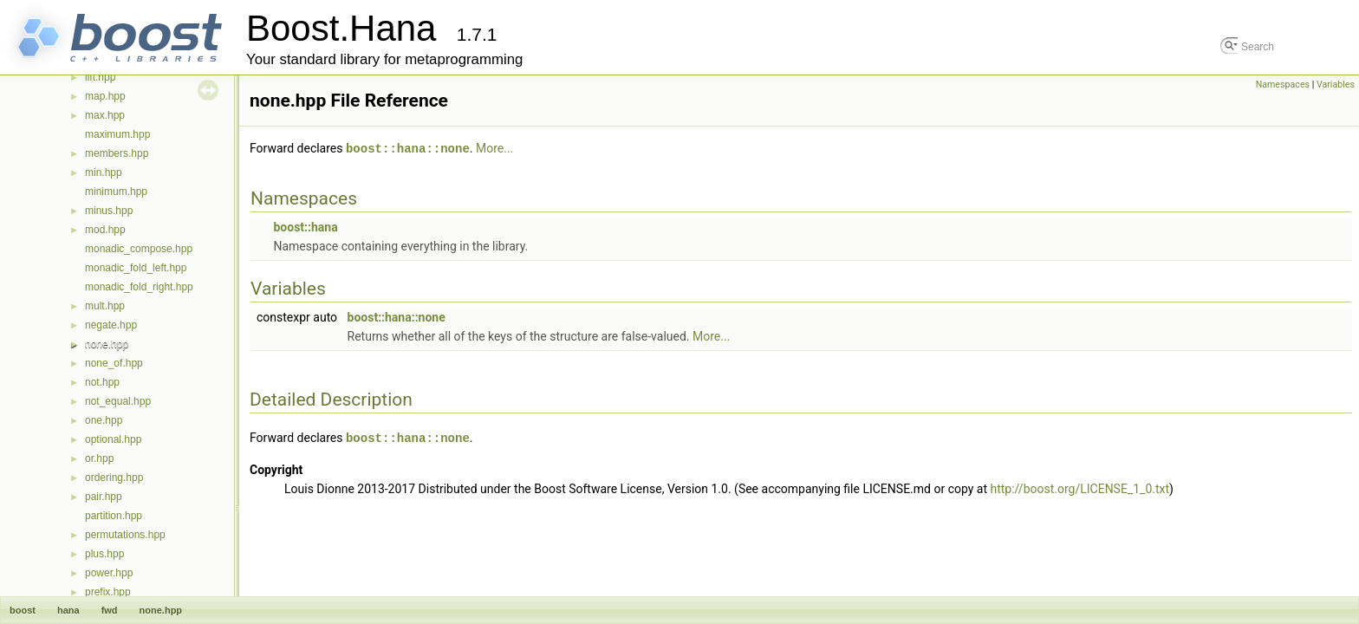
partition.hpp (113, 516)
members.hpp (116, 153)
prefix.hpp (108, 592)
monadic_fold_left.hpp (135, 268)
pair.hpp (103, 497)
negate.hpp (111, 325)
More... (494, 148)
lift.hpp (100, 77)
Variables (1336, 84)
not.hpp (102, 382)
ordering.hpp (114, 477)
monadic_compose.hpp (138, 249)
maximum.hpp (117, 134)
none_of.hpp (114, 363)
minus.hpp (109, 211)
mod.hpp (105, 230)
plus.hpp (104, 554)
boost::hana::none (408, 148)
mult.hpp (105, 306)
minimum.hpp (116, 191)
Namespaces (1283, 84)
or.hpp (99, 458)
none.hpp (106, 344)
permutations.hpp (125, 535)
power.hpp (109, 573)
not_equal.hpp (118, 401)
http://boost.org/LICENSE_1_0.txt (1080, 487)
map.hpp (105, 96)
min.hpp (103, 172)
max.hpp (105, 115)
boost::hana (305, 226)
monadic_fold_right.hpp (139, 287)
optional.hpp (113, 439)
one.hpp (103, 420)
